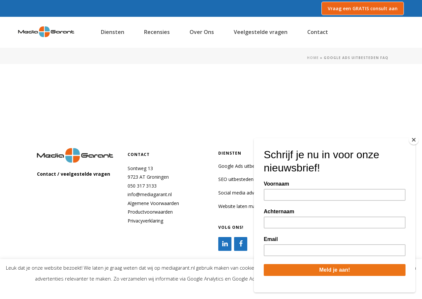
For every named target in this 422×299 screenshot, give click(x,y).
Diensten (112, 32)
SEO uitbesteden (236, 179)
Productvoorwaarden (150, 212)
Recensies (157, 32)
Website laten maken (240, 206)
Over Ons (202, 32)
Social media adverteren (244, 193)
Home (313, 57)
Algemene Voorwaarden (153, 203)
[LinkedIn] (224, 244)
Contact (317, 32)
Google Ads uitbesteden (243, 166)
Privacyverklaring (145, 221)
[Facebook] (240, 244)
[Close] (414, 140)
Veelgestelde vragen (260, 32)
